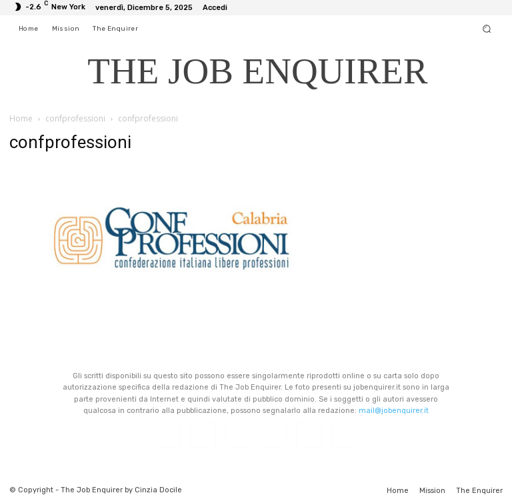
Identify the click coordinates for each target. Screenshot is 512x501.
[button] (487, 28)
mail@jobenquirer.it (394, 410)
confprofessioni (75, 118)
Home (21, 118)
